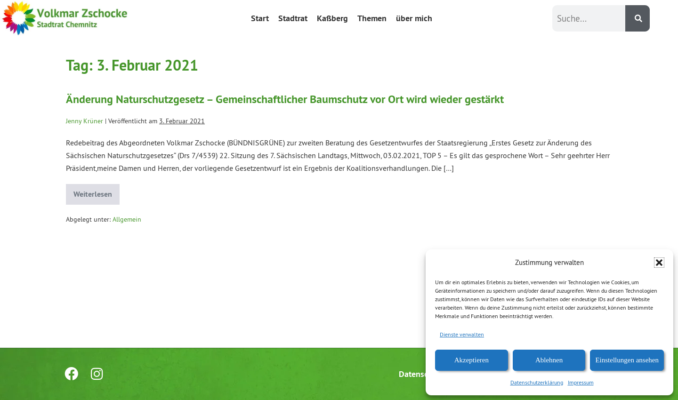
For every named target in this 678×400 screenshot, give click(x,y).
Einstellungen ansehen (627, 360)
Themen (372, 18)
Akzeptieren (471, 360)
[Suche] (637, 18)
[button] (659, 262)
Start (260, 18)
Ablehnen (549, 360)
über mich (414, 18)
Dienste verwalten (462, 334)
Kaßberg (332, 18)
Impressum (581, 382)
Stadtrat (292, 18)
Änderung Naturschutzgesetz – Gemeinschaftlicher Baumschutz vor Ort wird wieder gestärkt (285, 99)
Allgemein (127, 219)
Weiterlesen (96, 191)
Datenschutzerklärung (536, 382)
